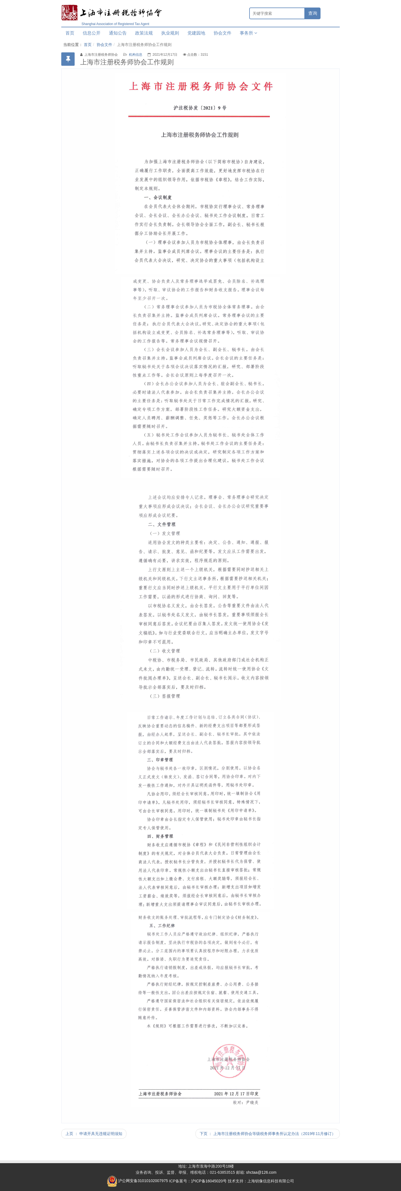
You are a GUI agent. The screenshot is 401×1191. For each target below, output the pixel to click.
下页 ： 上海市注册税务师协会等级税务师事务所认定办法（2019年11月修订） (268, 1133)
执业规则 (170, 33)
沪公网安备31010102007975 (137, 1180)
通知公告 (118, 33)
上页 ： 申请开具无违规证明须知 (93, 1133)
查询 (312, 13)
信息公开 (92, 33)
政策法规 (144, 33)
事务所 (248, 33)
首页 (69, 33)
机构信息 (135, 55)
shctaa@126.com (261, 1172)
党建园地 (196, 33)
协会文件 (222, 33)
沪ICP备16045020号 (209, 1180)
